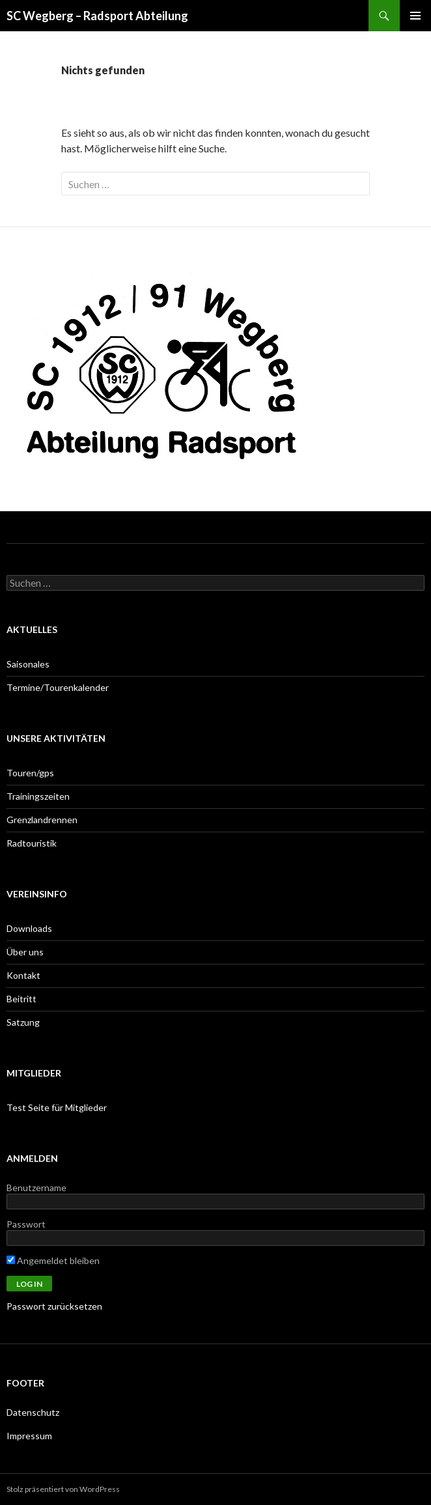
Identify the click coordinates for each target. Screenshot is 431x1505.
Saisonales (28, 663)
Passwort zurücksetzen (54, 1306)
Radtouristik (32, 843)
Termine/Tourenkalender (58, 687)
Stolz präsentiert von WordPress (63, 1489)
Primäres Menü (415, 15)
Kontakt (23, 975)
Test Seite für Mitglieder (57, 1107)
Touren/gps (30, 772)
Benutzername (36, 1187)
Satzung (23, 1022)
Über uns (25, 951)
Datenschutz (33, 1412)
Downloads (29, 928)
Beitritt (21, 998)
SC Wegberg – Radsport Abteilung (97, 15)
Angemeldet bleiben (53, 1260)
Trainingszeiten (38, 796)
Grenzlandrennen (42, 819)
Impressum (29, 1435)
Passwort (26, 1224)
